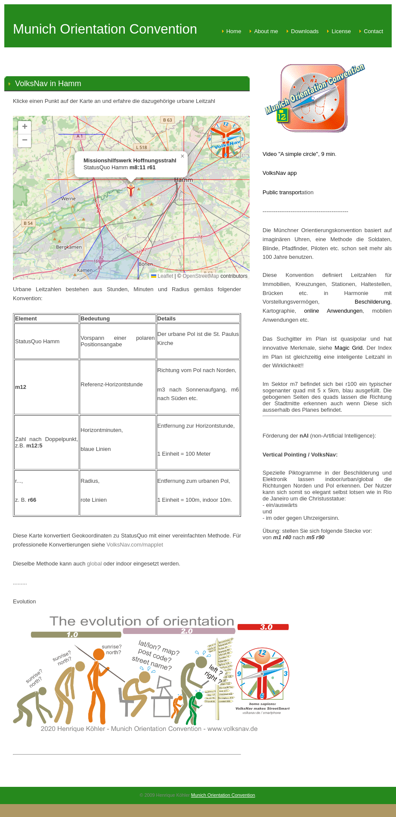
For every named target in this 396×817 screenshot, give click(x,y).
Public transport (282, 192)
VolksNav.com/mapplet (135, 544)
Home (233, 31)
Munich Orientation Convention (223, 795)
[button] (131, 190)
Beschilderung (372, 301)
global (95, 563)
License (341, 31)
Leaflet (162, 276)
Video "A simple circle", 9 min (299, 154)
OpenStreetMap (201, 276)
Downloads (305, 31)
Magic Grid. (350, 348)
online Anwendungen (329, 311)
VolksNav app (280, 173)
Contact (373, 31)
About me (266, 31)
